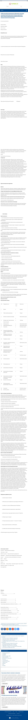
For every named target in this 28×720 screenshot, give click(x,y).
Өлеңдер (3, 665)
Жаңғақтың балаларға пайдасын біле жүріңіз (9, 643)
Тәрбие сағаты (4, 662)
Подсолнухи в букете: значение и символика (10, 672)
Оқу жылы (4, 659)
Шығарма (4, 663)
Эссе (3, 664)
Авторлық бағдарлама (6, 652)
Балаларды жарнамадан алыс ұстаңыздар (9, 644)
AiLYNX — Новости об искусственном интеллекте (15, 718)
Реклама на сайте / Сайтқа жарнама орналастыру (14, 715)
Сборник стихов (21, 711)
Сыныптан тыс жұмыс (6, 661)
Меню (2, 10)
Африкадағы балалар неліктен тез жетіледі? (9, 645)
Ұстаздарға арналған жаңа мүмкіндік (8, 640)
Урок (13, 711)
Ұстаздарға (4, 653)
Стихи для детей (5, 660)
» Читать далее (4, 683)
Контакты (18, 713)
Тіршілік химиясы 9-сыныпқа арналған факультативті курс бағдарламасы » (14, 625)
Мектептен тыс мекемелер (6, 658)
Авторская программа (8, 711)
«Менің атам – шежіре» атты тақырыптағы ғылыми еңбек (11, 646)
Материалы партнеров (11, 713)
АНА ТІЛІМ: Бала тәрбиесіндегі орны (8, 647)
